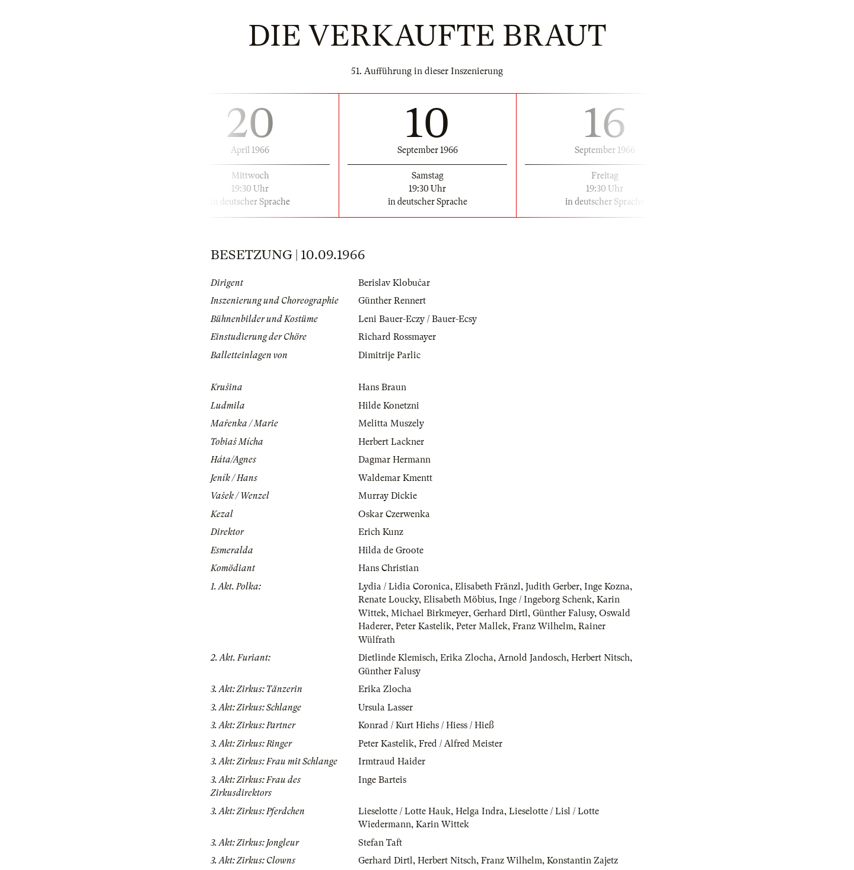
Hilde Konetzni (388, 405)
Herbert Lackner (391, 441)
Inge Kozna (607, 586)
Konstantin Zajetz (582, 860)
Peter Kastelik (423, 626)
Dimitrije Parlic (389, 355)
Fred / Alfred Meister (460, 743)
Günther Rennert (392, 300)
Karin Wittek (442, 824)
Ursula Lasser (385, 707)
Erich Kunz (380, 532)
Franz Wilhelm (542, 626)
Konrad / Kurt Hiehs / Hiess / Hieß (426, 725)
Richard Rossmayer (397, 337)
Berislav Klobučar (394, 283)
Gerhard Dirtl (500, 613)
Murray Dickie (387, 495)
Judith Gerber (552, 586)
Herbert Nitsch (600, 657)
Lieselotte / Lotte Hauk (404, 811)
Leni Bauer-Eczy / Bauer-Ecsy (417, 319)
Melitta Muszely (391, 423)
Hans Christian (388, 568)
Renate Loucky (388, 599)
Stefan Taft (380, 842)
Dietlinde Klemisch (396, 657)
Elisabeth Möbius (458, 599)
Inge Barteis (382, 780)
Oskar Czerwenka (394, 514)
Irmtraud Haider (391, 761)
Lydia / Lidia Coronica (404, 586)
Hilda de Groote (390, 550)
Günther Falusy (563, 613)
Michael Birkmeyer (430, 613)
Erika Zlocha (466, 657)
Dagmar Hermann (394, 459)
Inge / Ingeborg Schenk (545, 599)
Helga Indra (479, 811)
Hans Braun (382, 387)
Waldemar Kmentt (395, 478)
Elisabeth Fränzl (488, 586)
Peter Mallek (482, 626)
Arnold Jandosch (532, 657)
